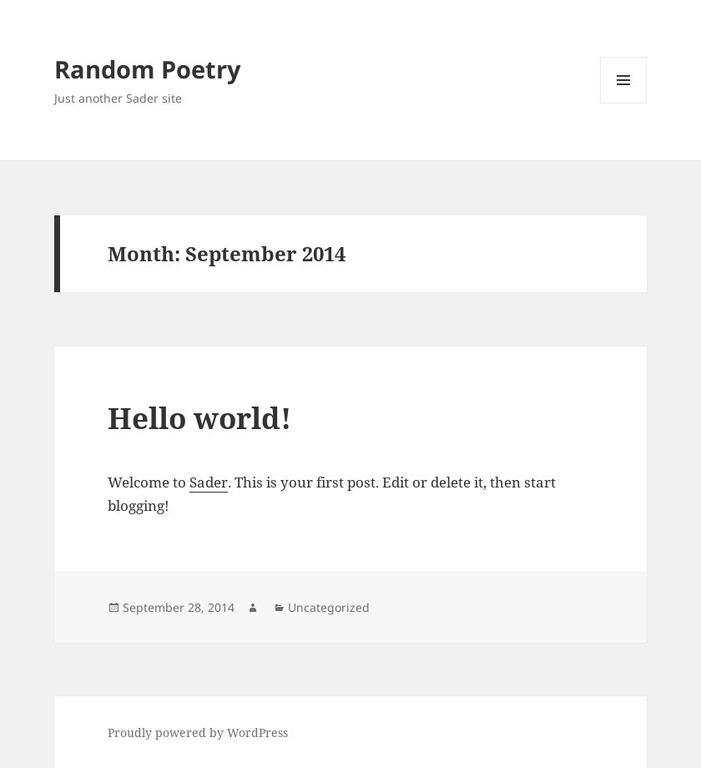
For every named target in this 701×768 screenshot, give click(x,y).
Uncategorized (329, 607)
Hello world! (199, 417)
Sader (208, 482)
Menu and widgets (624, 103)
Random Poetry (147, 69)
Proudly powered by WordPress (198, 732)
